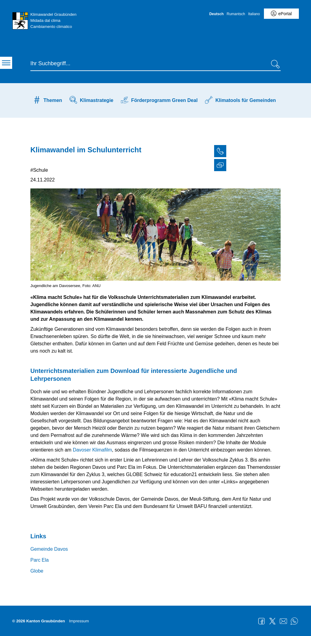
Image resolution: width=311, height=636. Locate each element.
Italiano (254, 14)
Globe (36, 570)
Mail (283, 621)
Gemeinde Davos (49, 549)
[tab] (305, 152)
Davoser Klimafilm (92, 449)
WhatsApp (294, 621)
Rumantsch (236, 14)
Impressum (79, 621)
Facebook (261, 621)
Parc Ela (39, 560)
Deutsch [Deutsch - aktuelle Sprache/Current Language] (216, 14)
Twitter (272, 621)
